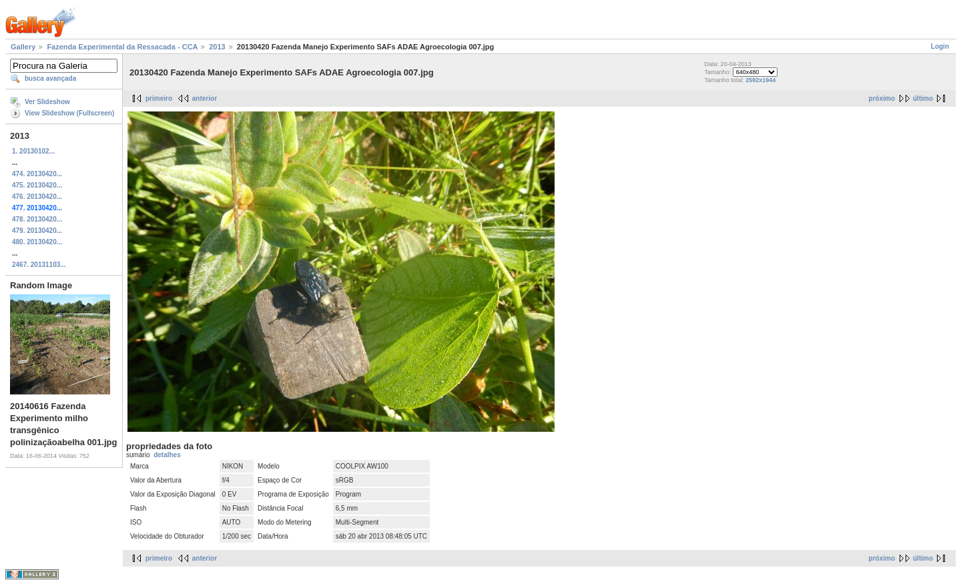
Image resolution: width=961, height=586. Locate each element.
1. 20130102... (33, 151)
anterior (204, 98)
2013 (217, 47)
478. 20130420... (37, 219)
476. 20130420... (37, 196)
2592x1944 (760, 80)
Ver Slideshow (47, 101)
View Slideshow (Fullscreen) (69, 113)
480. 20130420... (37, 242)
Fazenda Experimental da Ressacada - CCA (122, 47)
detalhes (167, 455)
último (923, 98)
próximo (882, 98)
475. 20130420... (37, 185)
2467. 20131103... (39, 264)
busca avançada (50, 78)
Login (940, 46)
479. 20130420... (37, 230)
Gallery (23, 47)
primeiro (158, 98)
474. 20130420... (37, 174)
